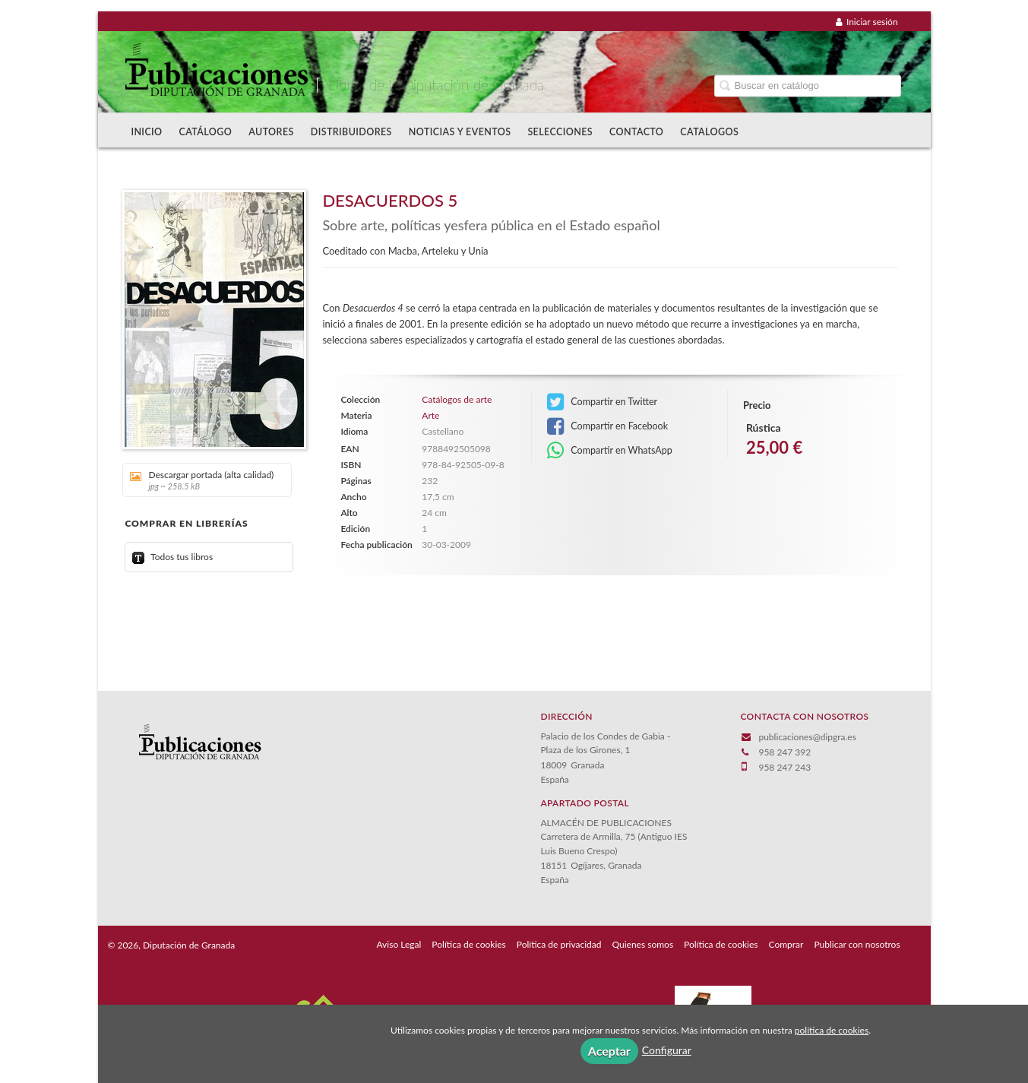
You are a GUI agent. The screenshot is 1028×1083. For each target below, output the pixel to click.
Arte (430, 415)
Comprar (786, 944)
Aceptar (609, 1050)
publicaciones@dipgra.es (807, 737)
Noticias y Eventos (460, 132)
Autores (271, 132)
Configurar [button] (666, 1049)
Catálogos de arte (457, 399)
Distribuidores (351, 132)
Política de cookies (468, 944)
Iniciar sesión (867, 21)
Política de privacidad (559, 944)
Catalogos (709, 132)
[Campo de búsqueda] (807, 85)
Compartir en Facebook (607, 426)
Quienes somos (643, 944)
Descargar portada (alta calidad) (202, 480)
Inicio (146, 132)
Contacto (636, 132)
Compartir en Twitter (602, 402)
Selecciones (560, 132)
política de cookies (831, 1030)
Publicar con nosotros (857, 944)
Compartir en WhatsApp (609, 451)
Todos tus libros (172, 556)
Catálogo (205, 132)
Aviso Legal (398, 944)
